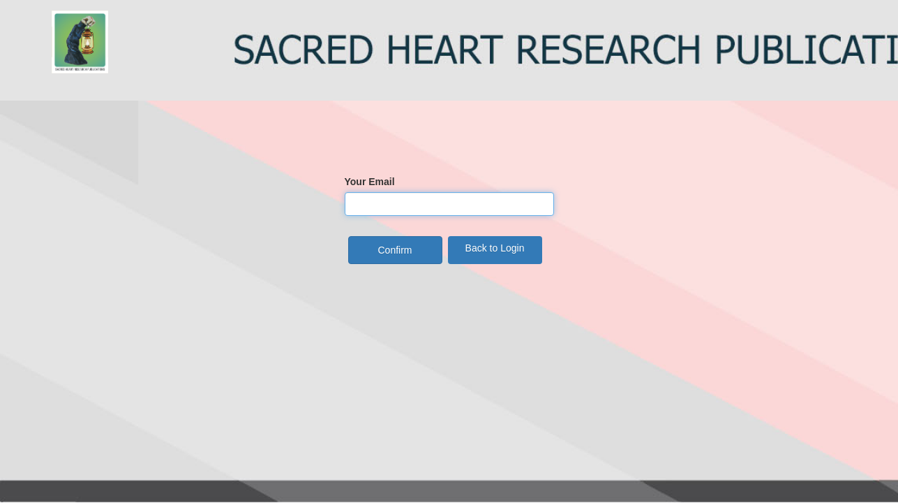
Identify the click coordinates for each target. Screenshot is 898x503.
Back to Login (495, 248)
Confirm (394, 250)
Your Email (370, 181)
